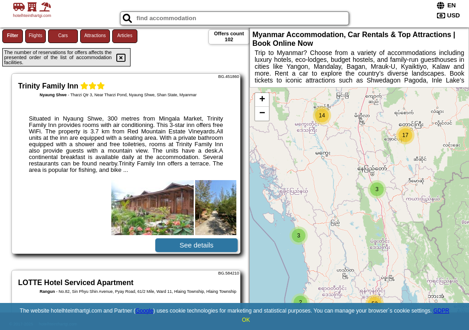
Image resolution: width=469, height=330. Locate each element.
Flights (35, 35)
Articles (124, 35)
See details (196, 245)
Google (144, 311)
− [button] (262, 114)
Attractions (95, 35)
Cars (63, 35)
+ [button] (262, 100)
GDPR (441, 311)
